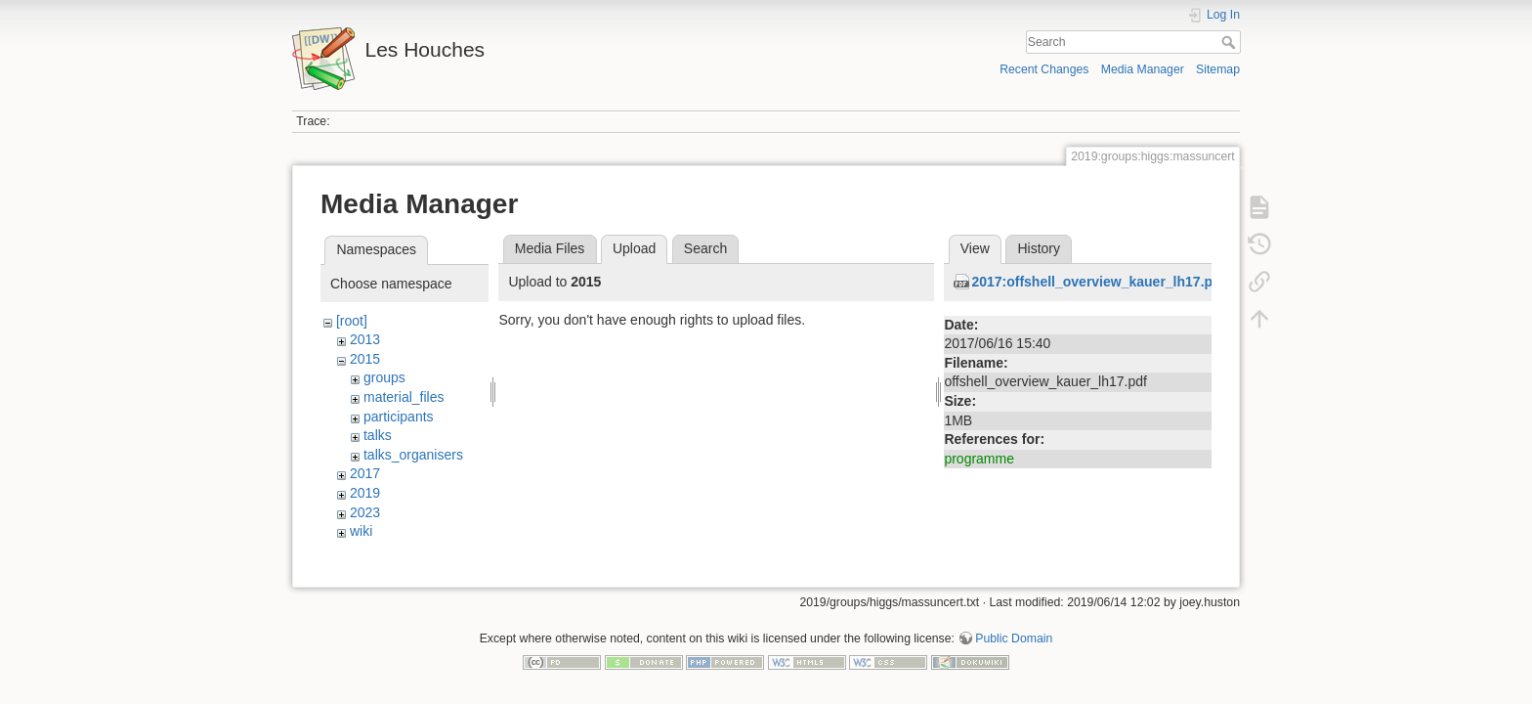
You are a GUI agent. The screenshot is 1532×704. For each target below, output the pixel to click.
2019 (365, 493)
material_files (403, 397)
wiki (361, 531)
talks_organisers (413, 454)
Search (1230, 42)
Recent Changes (1044, 69)
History (1038, 248)
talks (377, 435)
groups (384, 377)
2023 (365, 512)
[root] (351, 321)
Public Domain (1013, 639)
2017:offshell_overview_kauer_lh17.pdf (1098, 281)
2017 (365, 473)
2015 (365, 359)
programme (979, 458)
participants (398, 416)
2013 (365, 339)
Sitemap (1218, 69)
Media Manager (1142, 69)
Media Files (550, 248)
